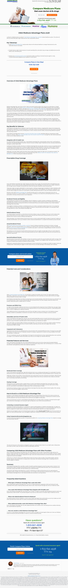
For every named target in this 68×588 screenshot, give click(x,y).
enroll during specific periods (20, 55)
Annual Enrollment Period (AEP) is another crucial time (19, 225)
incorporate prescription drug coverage (32, 133)
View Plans (34, 69)
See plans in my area (52, 14)
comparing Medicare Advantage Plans (17, 294)
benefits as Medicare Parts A (28, 107)
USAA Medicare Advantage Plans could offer (33, 37)
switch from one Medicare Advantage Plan (18, 227)
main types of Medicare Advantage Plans (37, 108)
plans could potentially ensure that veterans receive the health (31, 134)
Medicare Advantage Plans (16, 44)
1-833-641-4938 (55, 1)
